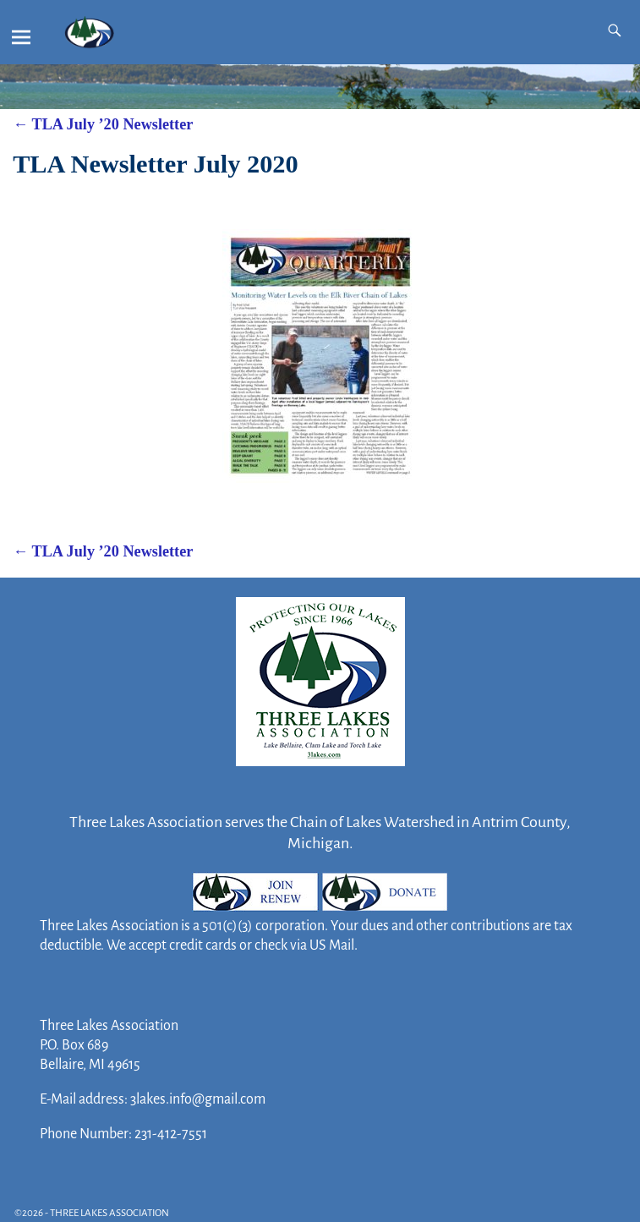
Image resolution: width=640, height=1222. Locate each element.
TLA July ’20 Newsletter (103, 124)
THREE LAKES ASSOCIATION (109, 1213)
